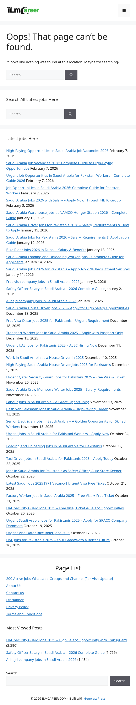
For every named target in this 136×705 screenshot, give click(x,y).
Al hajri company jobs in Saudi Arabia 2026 (41, 300)
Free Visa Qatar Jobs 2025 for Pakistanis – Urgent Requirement (57, 320)
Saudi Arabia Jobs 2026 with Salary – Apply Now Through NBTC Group (63, 200)
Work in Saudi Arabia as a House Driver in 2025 (45, 357)
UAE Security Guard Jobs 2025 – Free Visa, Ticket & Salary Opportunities (65, 508)
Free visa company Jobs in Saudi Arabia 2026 (43, 281)
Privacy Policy (17, 606)
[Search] (71, 75)
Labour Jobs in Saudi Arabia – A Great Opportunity (47, 401)
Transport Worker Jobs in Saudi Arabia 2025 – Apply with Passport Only (64, 332)
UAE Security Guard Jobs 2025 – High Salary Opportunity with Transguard (66, 640)
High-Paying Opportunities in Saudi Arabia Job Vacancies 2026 (57, 150)
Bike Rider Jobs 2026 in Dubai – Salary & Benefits (46, 249)
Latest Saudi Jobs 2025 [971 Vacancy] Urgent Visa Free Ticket (56, 483)
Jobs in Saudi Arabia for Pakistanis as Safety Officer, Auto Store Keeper (63, 470)
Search (11, 673)
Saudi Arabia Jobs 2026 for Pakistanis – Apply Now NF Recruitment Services (68, 269)
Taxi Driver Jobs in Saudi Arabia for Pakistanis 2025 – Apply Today (59, 458)
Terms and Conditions (24, 614)
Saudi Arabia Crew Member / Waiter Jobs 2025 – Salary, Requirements (63, 389)
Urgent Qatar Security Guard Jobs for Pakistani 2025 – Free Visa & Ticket (65, 377)
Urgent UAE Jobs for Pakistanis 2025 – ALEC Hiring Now (51, 345)
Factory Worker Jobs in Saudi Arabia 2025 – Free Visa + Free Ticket (60, 495)
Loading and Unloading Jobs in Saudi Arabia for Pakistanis (54, 446)
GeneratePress (94, 698)
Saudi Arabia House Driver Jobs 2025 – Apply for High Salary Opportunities (67, 308)
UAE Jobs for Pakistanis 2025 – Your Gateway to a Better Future (58, 539)
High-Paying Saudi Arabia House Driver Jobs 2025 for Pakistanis (58, 364)
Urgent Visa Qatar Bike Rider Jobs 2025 (38, 532)
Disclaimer (15, 599)
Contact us (15, 592)
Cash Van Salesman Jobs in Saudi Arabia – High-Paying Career (57, 409)
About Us (13, 585)
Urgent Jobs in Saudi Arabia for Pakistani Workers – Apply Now (57, 433)
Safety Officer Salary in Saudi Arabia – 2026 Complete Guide (55, 288)
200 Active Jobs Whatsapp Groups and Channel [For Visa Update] (59, 578)
